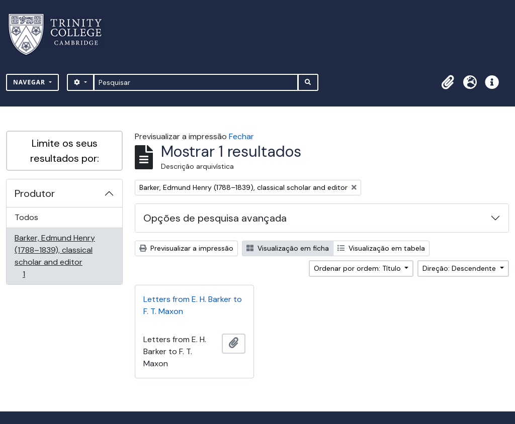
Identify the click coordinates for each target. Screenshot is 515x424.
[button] (448, 82)
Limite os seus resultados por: (64, 151)
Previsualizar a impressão (186, 248)
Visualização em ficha (287, 248)
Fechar (241, 136)
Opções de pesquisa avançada (215, 218)
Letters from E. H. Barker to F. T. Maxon (192, 305)
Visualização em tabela (381, 248)
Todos (26, 217)
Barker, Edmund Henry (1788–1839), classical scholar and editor (54, 256)
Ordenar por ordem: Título (358, 268)
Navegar (30, 82)
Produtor (35, 193)
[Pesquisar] (196, 82)
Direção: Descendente (460, 268)
